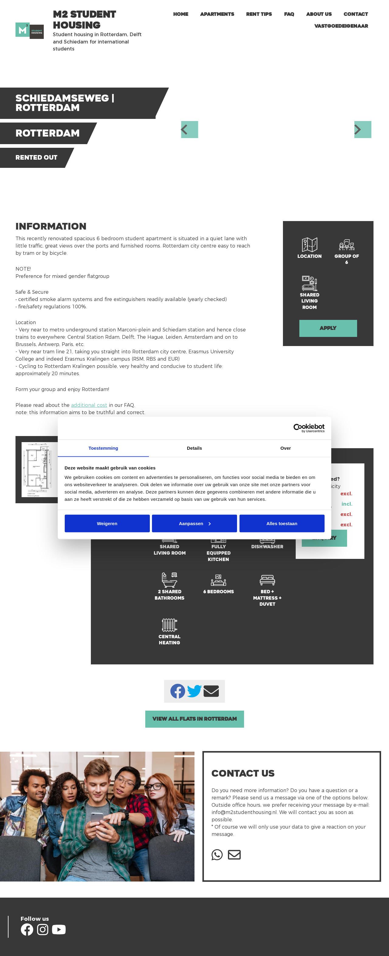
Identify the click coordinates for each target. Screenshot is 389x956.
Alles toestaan (282, 523)
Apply (328, 328)
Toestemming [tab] (103, 447)
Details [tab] (194, 447)
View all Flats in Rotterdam (195, 719)
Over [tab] (286, 447)
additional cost (89, 405)
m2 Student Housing (84, 20)
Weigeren (107, 523)
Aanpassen (195, 523)
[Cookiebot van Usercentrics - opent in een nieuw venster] (298, 428)
